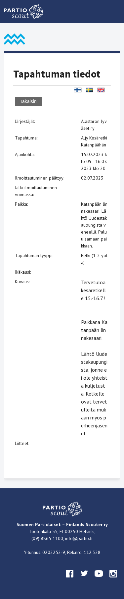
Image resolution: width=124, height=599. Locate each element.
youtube (98, 580)
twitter (84, 580)
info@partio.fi (79, 538)
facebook (69, 580)
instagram (113, 580)
